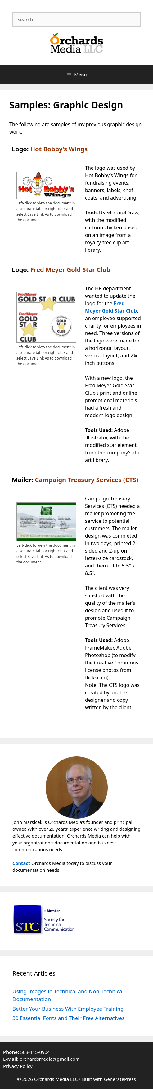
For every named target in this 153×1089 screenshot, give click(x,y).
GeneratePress (120, 1079)
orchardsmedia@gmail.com (49, 1059)
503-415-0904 (35, 1052)
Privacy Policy (18, 1066)
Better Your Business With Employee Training (68, 1008)
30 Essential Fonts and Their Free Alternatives (68, 1018)
